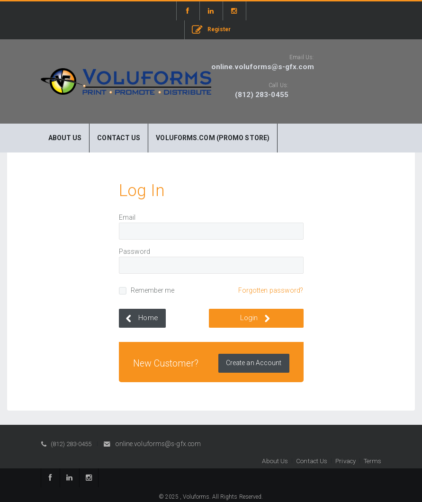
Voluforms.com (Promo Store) (212, 138)
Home (140, 318)
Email (127, 217)
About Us (65, 138)
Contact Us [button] (311, 461)
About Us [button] (275, 461)
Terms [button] (373, 461)
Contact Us (118, 138)
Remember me (153, 290)
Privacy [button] (345, 461)
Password (135, 251)
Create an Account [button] (254, 363)
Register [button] (211, 30)
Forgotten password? (271, 290)
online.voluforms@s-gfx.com (262, 67)
